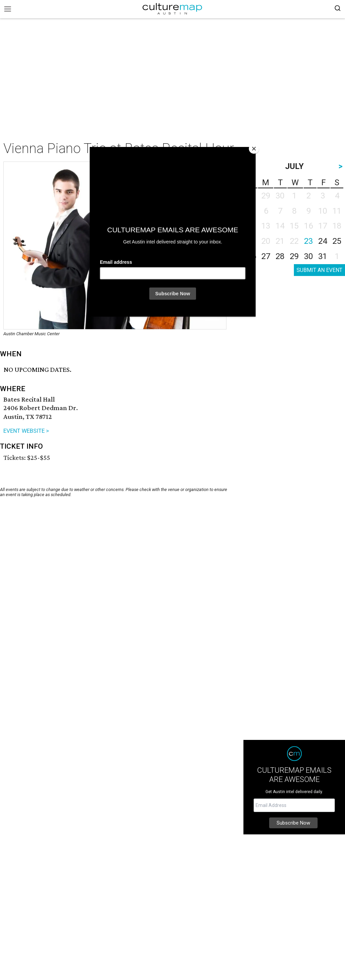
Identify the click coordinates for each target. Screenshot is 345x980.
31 (322, 256)
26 (251, 256)
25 (336, 241)
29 (294, 256)
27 (265, 256)
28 (280, 256)
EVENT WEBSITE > (26, 430)
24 (322, 241)
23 (308, 241)
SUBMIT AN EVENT (319, 270)
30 (308, 256)
